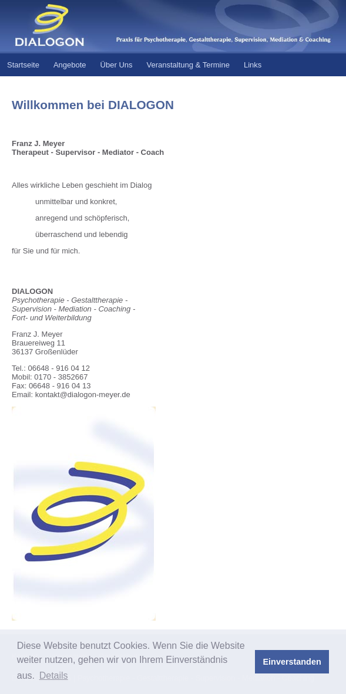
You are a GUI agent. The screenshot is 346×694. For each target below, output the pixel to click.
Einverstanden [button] (292, 661)
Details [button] (53, 676)
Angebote (69, 64)
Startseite (23, 64)
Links (252, 64)
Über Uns (116, 64)
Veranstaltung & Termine (188, 64)
